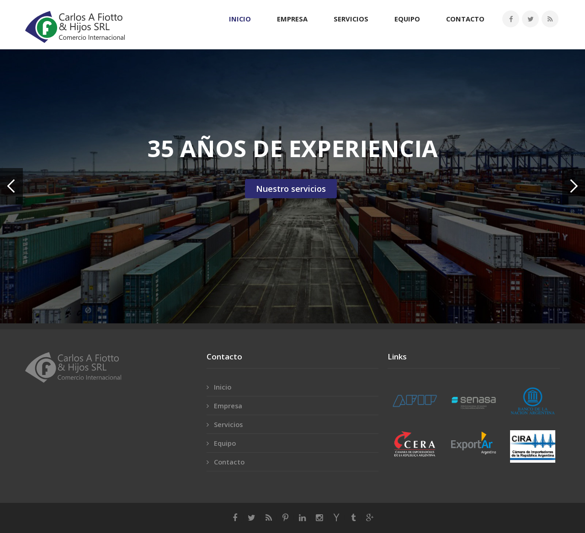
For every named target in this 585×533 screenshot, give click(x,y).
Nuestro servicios (291, 188)
